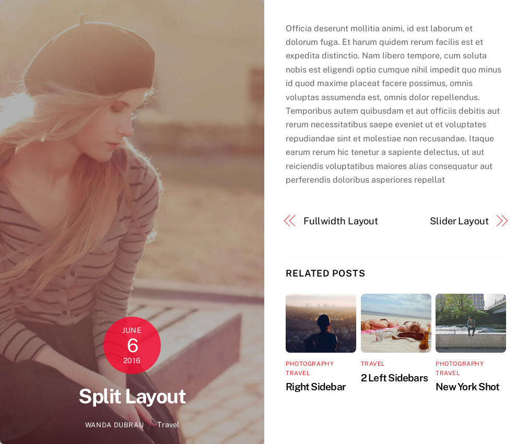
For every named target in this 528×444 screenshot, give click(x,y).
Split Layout (131, 396)
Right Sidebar (316, 386)
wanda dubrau (114, 425)
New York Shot (467, 386)
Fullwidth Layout (341, 220)
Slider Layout (459, 220)
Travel (168, 424)
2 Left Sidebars (394, 377)
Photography (309, 363)
